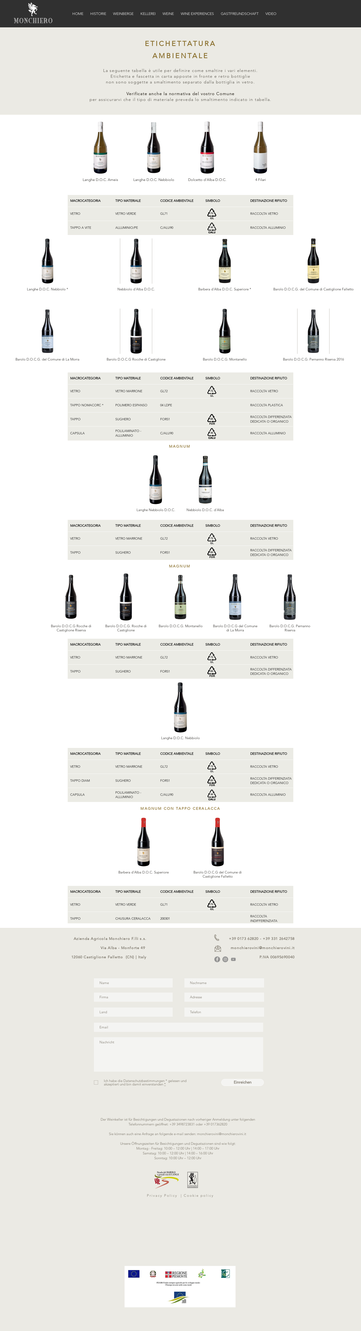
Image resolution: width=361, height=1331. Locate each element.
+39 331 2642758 (279, 938)
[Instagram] (225, 959)
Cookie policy (199, 1195)
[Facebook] (217, 959)
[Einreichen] (242, 1082)
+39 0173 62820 (244, 938)
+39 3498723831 (182, 1124)
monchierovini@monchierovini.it (263, 948)
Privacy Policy (163, 1195)
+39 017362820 (215, 1124)
